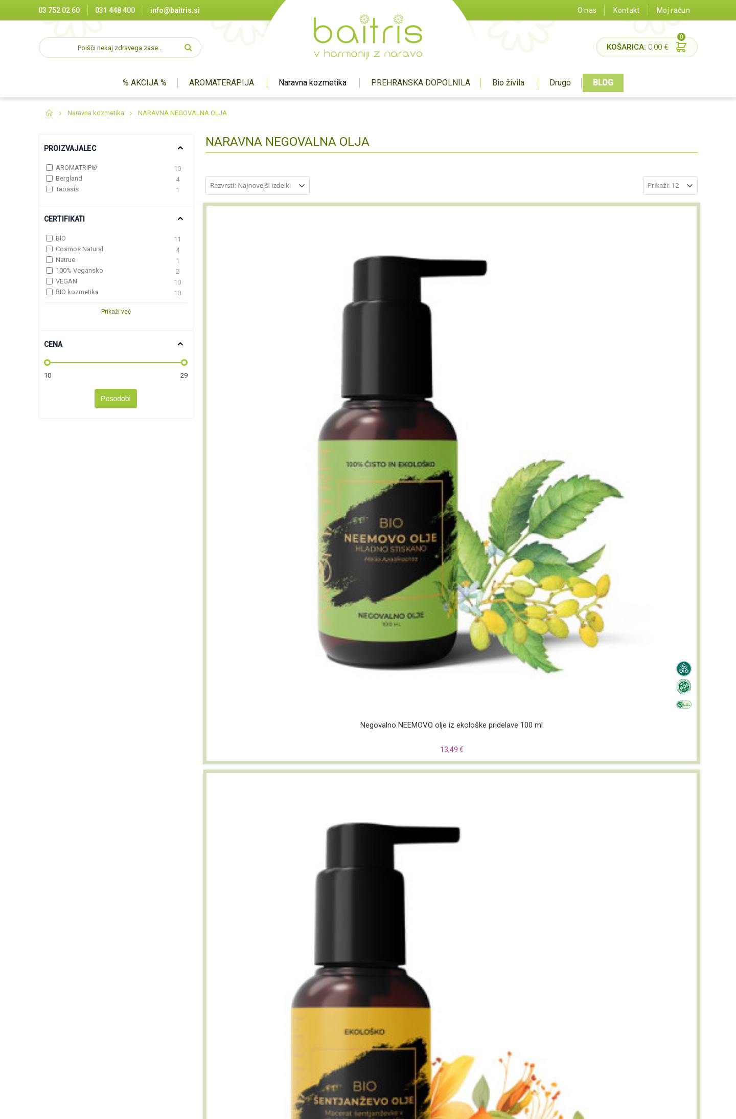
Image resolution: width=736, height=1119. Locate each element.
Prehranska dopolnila (364, 998)
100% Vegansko (79, 270)
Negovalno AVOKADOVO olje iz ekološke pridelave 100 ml (514, 542)
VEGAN (66, 281)
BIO (61, 238)
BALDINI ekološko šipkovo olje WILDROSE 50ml (514, 732)
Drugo (560, 82)
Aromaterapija (353, 972)
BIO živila (344, 1010)
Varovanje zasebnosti (252, 1023)
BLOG (603, 82)
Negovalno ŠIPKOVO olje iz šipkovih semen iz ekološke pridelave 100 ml (389, 543)
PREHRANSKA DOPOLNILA (420, 82)
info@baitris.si (175, 10)
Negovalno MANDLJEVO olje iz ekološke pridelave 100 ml (263, 732)
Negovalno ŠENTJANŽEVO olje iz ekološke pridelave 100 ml (389, 353)
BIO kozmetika (77, 292)
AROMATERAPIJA (221, 82)
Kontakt (626, 10)
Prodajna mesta (243, 972)
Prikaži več (116, 311)
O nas (587, 10)
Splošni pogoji (239, 1010)
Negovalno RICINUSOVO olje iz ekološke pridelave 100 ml (639, 542)
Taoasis (67, 189)
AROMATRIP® (76, 167)
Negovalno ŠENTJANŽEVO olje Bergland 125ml (640, 732)
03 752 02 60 (59, 10)
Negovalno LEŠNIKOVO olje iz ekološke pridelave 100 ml (514, 353)
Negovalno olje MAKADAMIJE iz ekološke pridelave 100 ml (389, 732)
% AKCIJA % (145, 82)
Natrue (65, 260)
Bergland (69, 178)
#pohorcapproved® (668, 1105)
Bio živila (508, 82)
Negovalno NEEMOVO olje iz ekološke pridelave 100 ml (263, 353)
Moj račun (673, 10)
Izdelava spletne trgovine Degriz (479, 1105)
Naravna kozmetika (313, 82)
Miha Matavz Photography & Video (582, 1105)
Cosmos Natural (79, 249)
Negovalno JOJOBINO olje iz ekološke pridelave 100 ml (263, 542)
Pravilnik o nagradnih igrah (259, 1036)
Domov (50, 113)
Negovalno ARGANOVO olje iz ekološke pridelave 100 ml (640, 353)
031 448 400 (115, 10)
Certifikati (232, 985)
